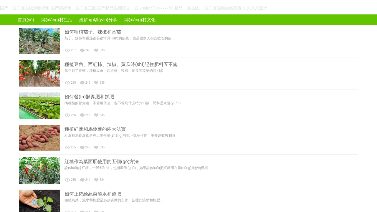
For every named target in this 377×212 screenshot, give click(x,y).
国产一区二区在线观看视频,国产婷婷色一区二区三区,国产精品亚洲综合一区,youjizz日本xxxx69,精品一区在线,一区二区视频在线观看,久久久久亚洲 (133, 8)
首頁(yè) (26, 19)
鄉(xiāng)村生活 (56, 19)
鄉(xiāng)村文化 (140, 19)
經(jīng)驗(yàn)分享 (98, 19)
